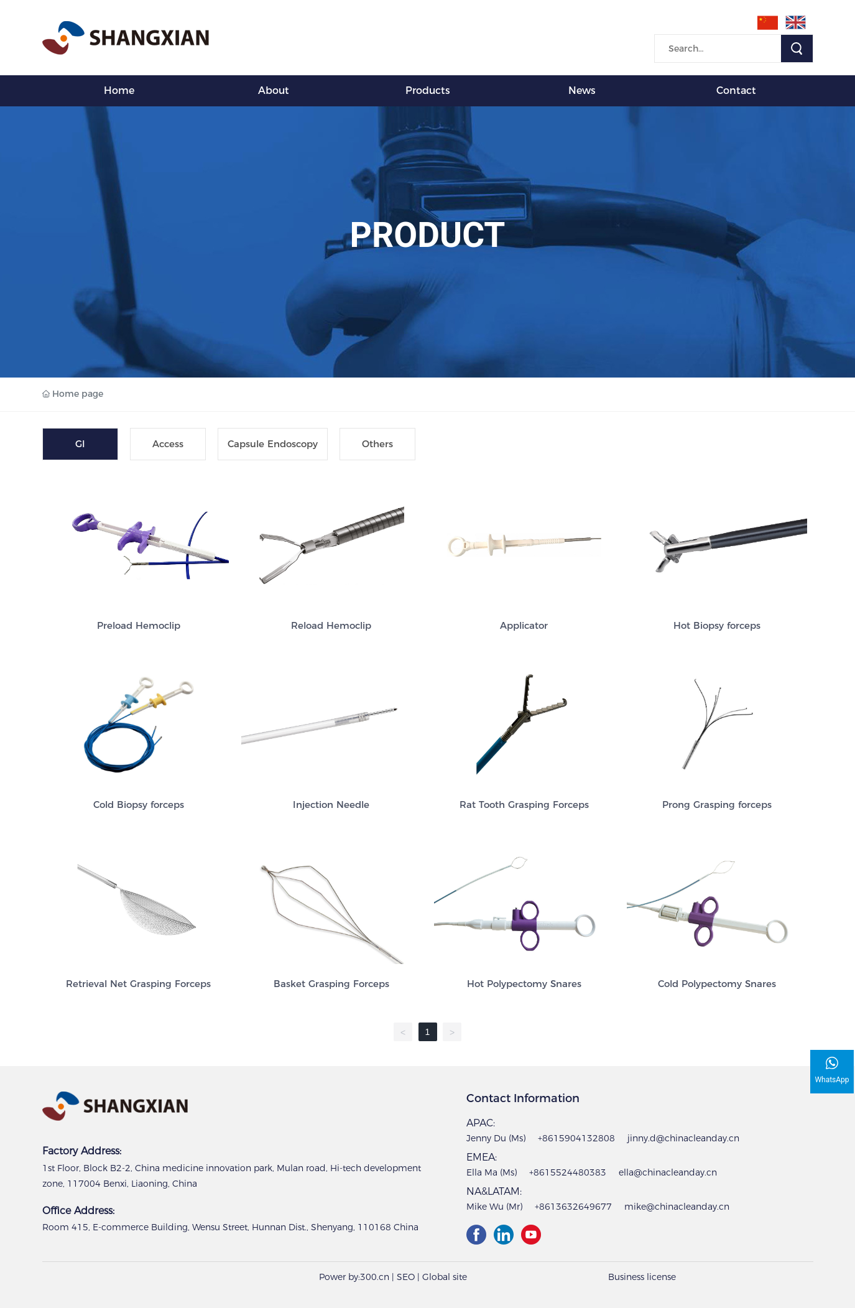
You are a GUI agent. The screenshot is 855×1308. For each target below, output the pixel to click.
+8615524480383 (567, 1172)
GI (80, 444)
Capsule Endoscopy (273, 444)
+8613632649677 (573, 1206)
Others (377, 444)
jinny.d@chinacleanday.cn (683, 1138)
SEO (406, 1276)
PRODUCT (428, 235)
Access (167, 444)
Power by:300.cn (354, 1276)
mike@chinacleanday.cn (676, 1206)
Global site (444, 1276)
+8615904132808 (576, 1138)
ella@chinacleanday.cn (668, 1172)
